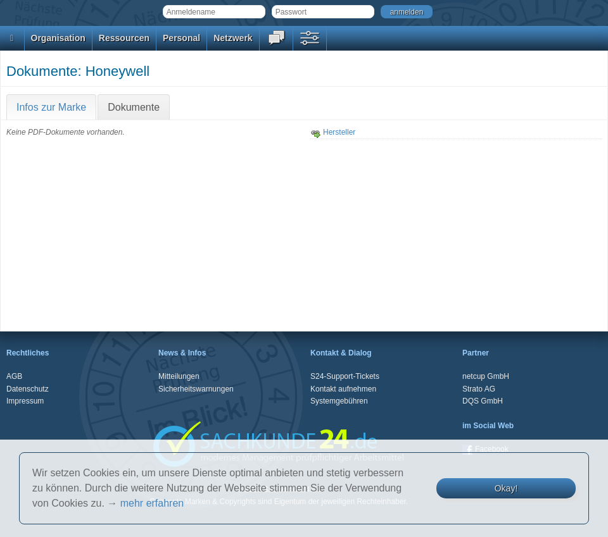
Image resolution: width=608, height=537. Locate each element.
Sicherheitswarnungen (196, 389)
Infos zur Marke (51, 107)
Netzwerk (232, 38)
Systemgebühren (339, 401)
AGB (14, 376)
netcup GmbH (485, 376)
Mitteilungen (179, 376)
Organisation (58, 38)
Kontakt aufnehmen (343, 389)
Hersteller (332, 132)
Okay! (506, 488)
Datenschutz (27, 389)
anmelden (407, 12)
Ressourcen (124, 38)
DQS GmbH (482, 401)
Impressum (25, 401)
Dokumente (134, 107)
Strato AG (478, 389)
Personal (181, 38)
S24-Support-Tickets (344, 376)
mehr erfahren (152, 503)
